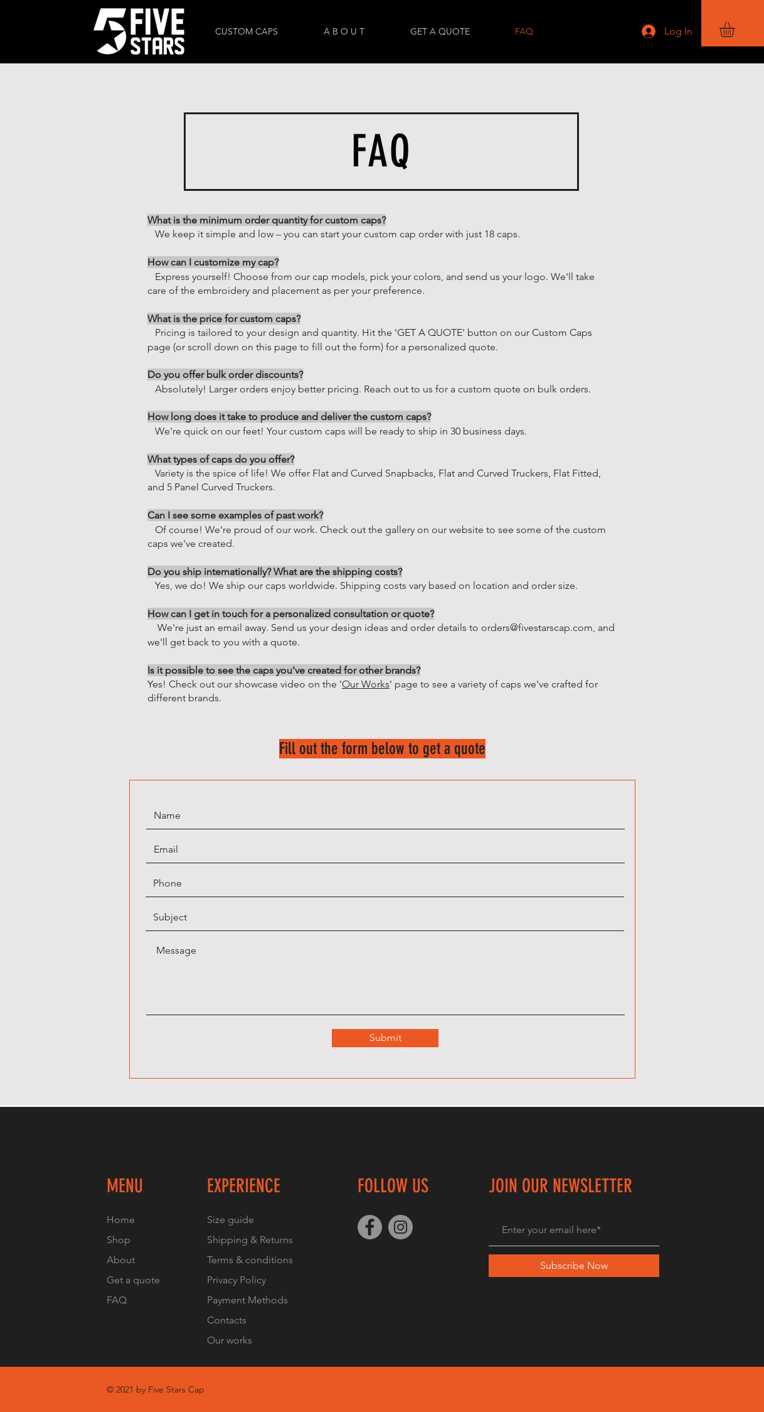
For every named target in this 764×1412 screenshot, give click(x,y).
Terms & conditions (250, 1260)
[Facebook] (370, 1227)
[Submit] (385, 1038)
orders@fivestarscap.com (537, 627)
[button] (735, 29)
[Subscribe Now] (574, 1265)
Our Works (366, 684)
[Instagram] (400, 1227)
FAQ (117, 1300)
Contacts (227, 1320)
